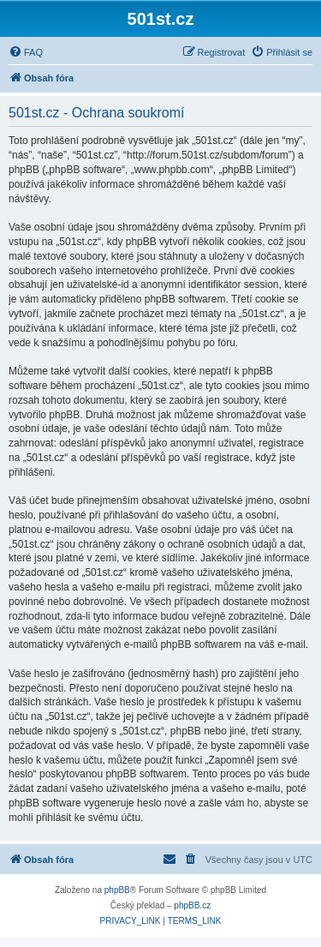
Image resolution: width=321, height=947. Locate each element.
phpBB (117, 890)
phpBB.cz (192, 905)
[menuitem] (26, 52)
